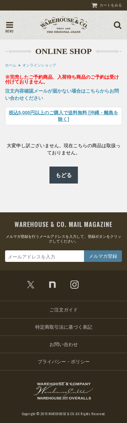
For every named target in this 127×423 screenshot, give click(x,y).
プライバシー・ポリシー (64, 361)
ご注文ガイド (63, 309)
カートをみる (111, 5)
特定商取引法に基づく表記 (63, 327)
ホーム (10, 65)
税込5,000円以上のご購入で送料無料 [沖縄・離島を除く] (64, 116)
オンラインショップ (39, 65)
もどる (64, 175)
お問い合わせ (63, 344)
